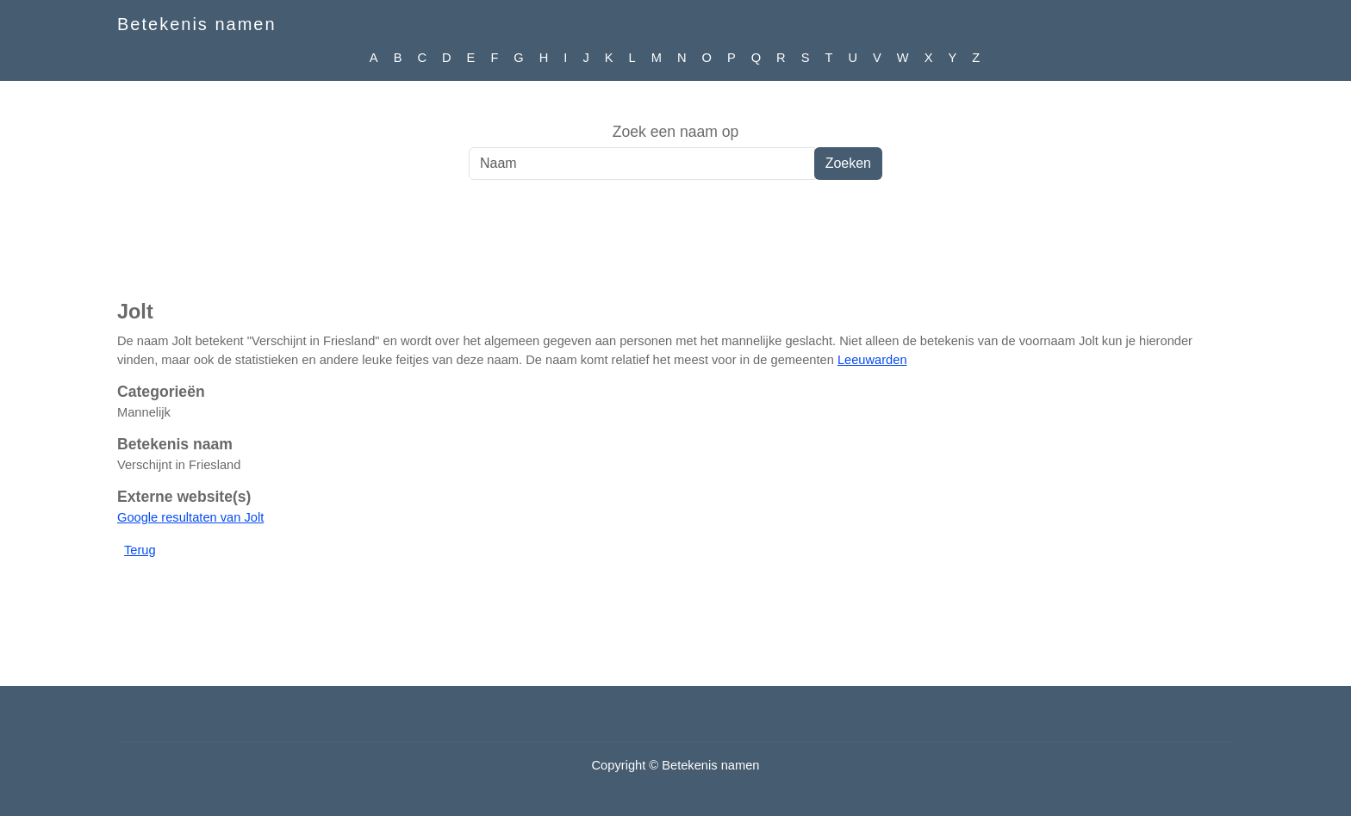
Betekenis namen (197, 24)
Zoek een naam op (676, 131)
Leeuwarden (872, 360)
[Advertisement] (675, 248)
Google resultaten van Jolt (190, 517)
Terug (140, 550)
